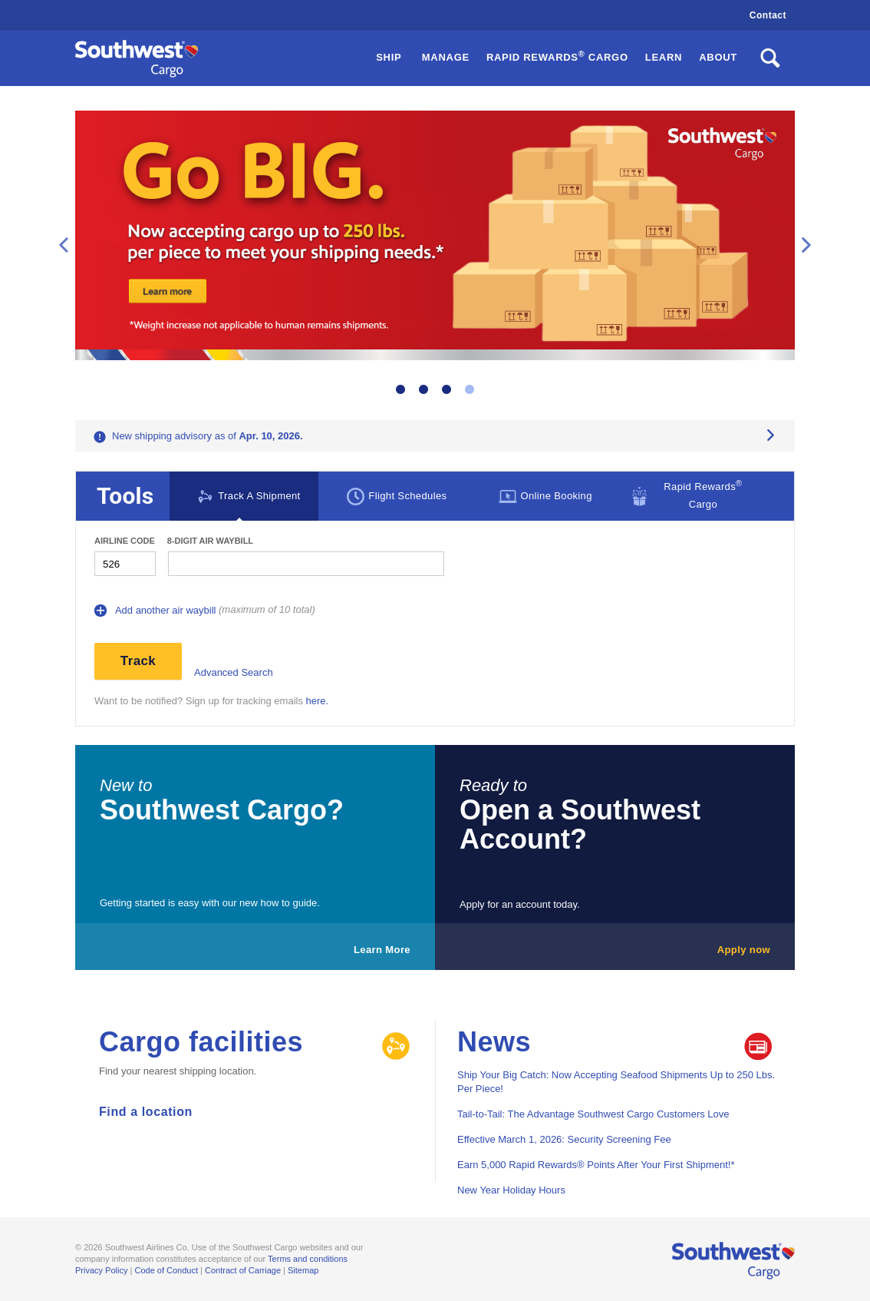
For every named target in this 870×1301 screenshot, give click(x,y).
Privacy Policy (101, 1270)
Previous (63, 245)
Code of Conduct (166, 1270)
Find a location (146, 1111)
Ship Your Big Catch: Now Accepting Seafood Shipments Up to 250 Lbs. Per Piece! (616, 1081)
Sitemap (303, 1270)
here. (317, 701)
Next (806, 245)
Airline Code (124, 540)
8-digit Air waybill (210, 540)
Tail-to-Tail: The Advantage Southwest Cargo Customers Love (593, 1114)
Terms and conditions (308, 1258)
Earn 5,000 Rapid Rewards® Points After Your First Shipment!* (596, 1164)
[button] (557, 58)
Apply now (743, 949)
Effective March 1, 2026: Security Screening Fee (564, 1139)
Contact (768, 15)
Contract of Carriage (243, 1270)
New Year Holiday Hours (511, 1190)
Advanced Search (233, 672)
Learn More (382, 949)
